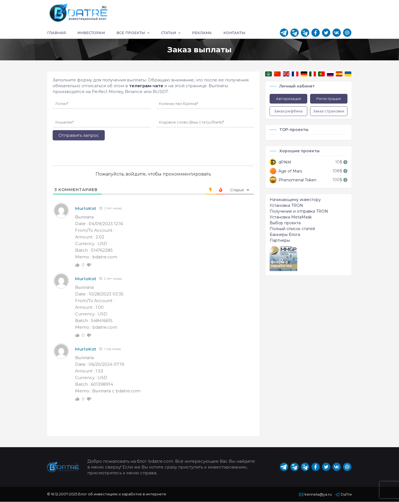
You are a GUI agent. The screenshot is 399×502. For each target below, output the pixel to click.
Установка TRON (286, 205)
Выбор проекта (285, 223)
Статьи (168, 33)
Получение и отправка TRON (299, 211)
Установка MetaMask (291, 217)
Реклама (202, 33)
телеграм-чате (146, 86)
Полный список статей (292, 228)
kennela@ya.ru (315, 494)
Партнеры (280, 240)
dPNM (280, 162)
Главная (56, 33)
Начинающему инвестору (295, 199)
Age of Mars (286, 171)
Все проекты (130, 33)
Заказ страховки (328, 111)
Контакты (234, 33)
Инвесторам (91, 33)
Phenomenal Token (293, 180)
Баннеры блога (285, 234)
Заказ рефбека (288, 111)
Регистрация (328, 99)
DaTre (343, 494)
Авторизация (288, 99)
